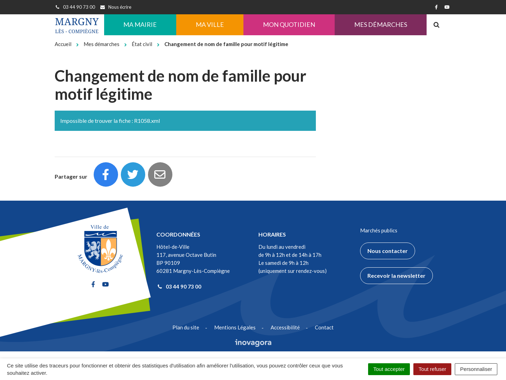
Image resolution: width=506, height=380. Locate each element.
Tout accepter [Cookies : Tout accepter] (389, 369)
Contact (324, 327)
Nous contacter (387, 250)
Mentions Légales (235, 327)
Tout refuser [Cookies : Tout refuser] (432, 369)
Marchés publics (378, 230)
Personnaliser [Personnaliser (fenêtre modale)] (476, 369)
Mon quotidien (289, 24)
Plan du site (185, 327)
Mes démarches (380, 24)
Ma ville (210, 24)
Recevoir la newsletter (396, 275)
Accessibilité (285, 327)
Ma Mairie (140, 24)
